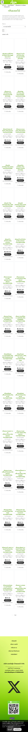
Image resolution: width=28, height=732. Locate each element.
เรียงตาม (4, 23)
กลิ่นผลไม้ (14, 641)
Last (15, 615)
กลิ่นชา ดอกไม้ (14, 644)
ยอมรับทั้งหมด (17, 729)
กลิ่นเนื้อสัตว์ (14, 654)
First (13, 615)
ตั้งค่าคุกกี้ (9, 729)
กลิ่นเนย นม (14, 647)
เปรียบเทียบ (8, 72)
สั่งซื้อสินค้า (7, 67)
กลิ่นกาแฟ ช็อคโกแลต (14, 651)
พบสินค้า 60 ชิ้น (5, 34)
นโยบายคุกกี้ (10, 726)
